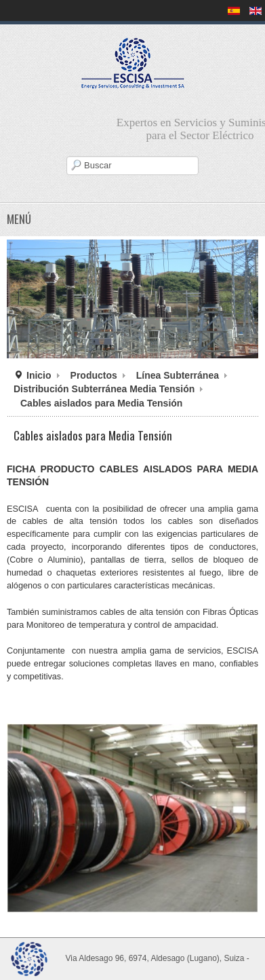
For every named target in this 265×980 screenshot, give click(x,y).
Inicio (39, 375)
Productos (93, 375)
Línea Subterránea (177, 375)
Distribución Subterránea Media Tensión (104, 388)
